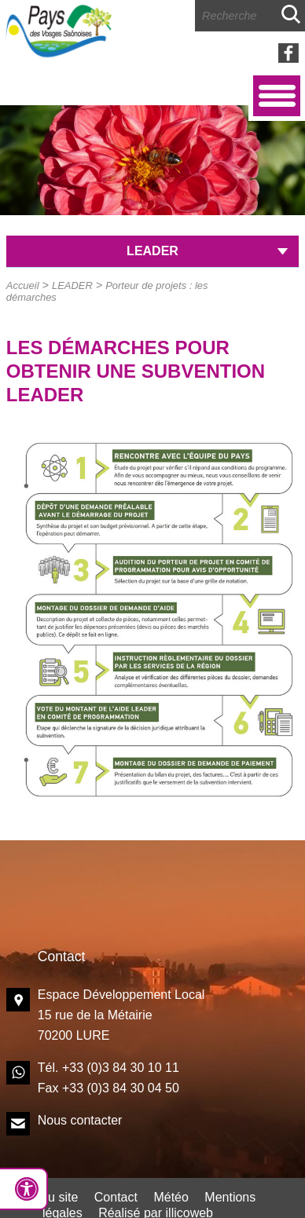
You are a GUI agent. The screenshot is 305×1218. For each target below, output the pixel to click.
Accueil (22, 285)
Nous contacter (80, 1120)
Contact (116, 1197)
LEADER (72, 285)
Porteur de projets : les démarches (107, 291)
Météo (170, 1197)
